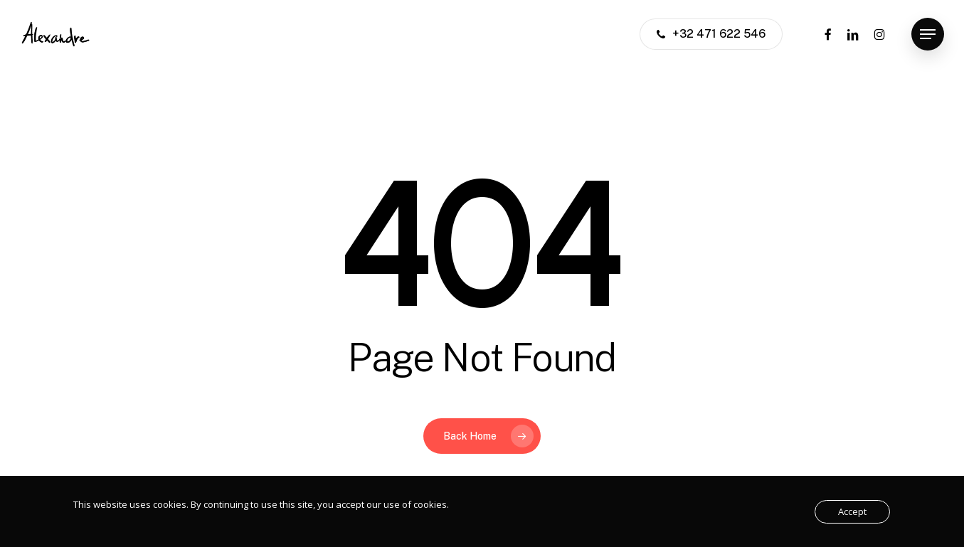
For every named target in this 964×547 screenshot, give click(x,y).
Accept (852, 511)
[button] (927, 34)
